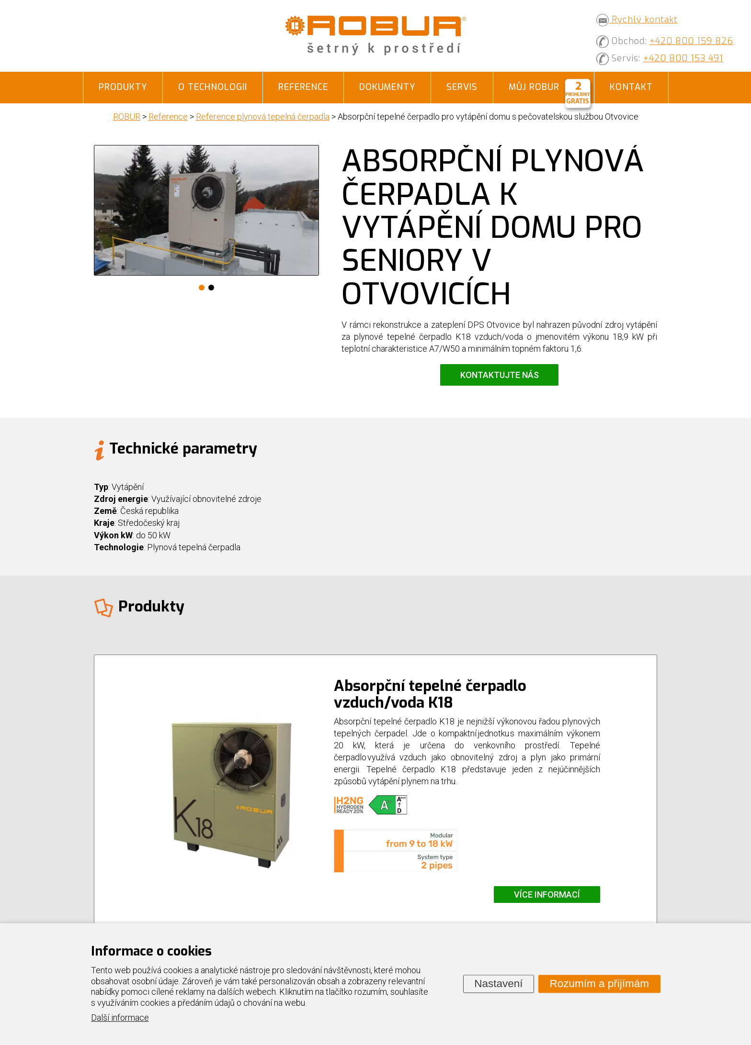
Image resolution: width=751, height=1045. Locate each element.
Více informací (547, 894)
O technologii (212, 87)
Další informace (120, 1018)
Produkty (123, 87)
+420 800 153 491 (683, 58)
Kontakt (631, 87)
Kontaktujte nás (499, 375)
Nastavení (498, 983)
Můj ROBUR (534, 87)
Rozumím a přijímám (599, 983)
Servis (462, 87)
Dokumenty (387, 87)
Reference (303, 87)
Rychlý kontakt (637, 19)
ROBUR (126, 116)
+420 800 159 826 (691, 41)
